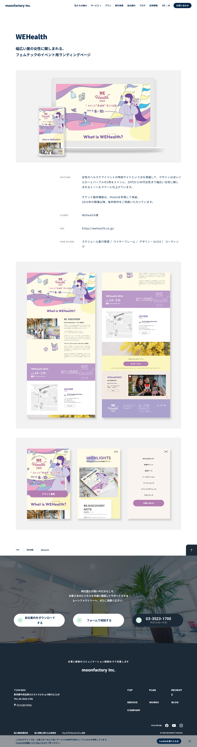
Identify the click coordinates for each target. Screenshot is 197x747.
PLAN (152, 690)
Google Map (24, 705)
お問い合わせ (182, 5)
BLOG (175, 702)
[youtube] (174, 725)
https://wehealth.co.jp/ (98, 228)
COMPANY (133, 710)
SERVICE (132, 702)
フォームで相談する (99, 620)
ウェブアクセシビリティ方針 (73, 733)
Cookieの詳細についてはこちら (30, 742)
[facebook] (167, 725)
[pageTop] (191, 550)
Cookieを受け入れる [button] (169, 741)
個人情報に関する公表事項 (45, 733)
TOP (130, 690)
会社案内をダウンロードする (40, 620)
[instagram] (181, 725)
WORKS (154, 702)
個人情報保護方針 (21, 733)
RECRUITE (176, 692)
